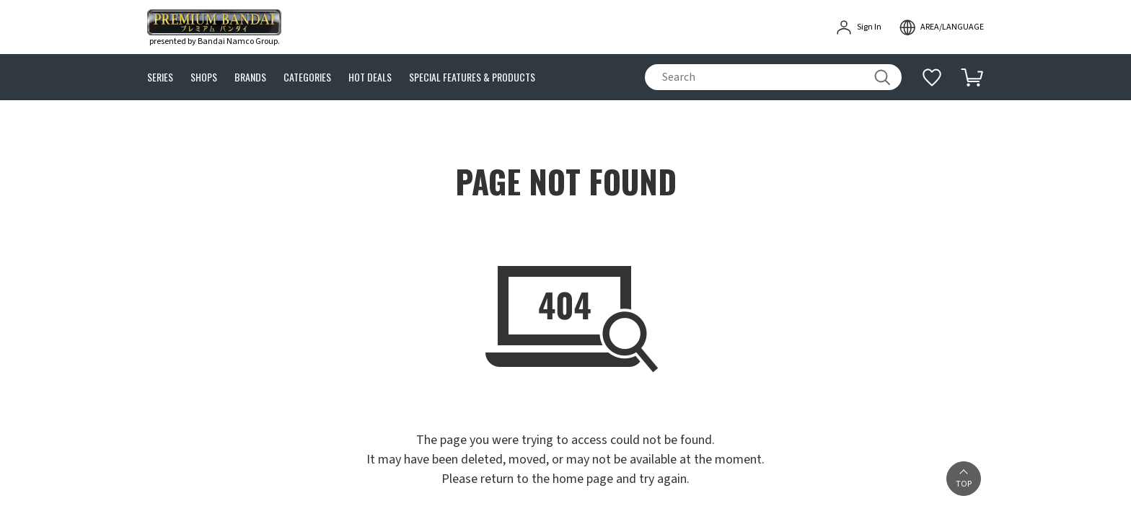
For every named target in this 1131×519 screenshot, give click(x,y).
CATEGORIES (307, 77)
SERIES (160, 77)
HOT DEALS (370, 77)
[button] (963, 478)
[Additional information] (931, 77)
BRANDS (250, 77)
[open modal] (941, 27)
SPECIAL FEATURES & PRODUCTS (472, 77)
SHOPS (203, 77)
